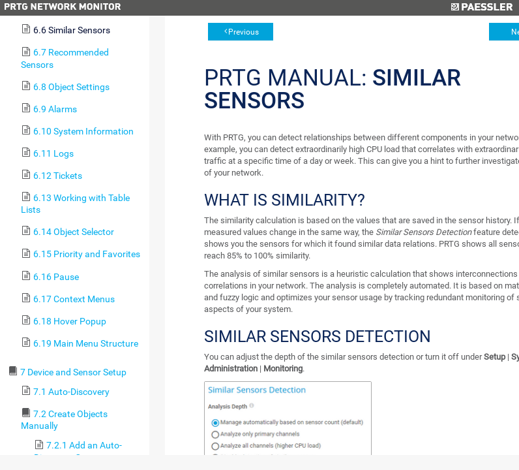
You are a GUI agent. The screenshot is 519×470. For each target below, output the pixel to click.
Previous (243, 32)
